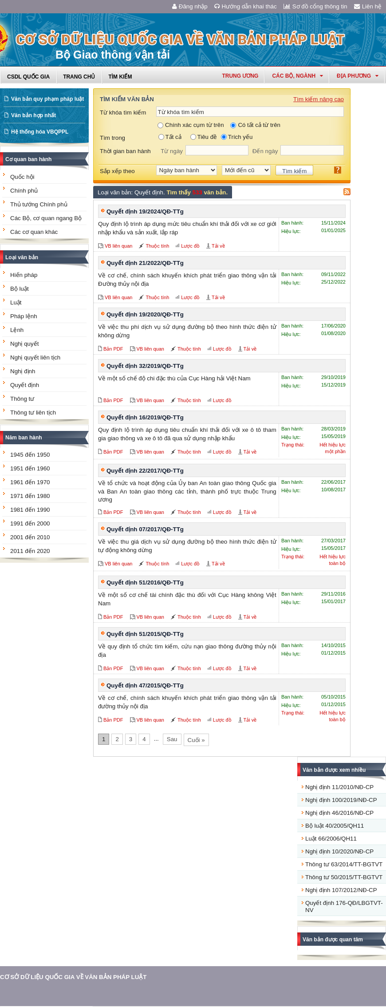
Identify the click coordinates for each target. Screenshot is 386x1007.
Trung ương (240, 76)
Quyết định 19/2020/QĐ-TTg (145, 314)
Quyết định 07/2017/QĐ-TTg (145, 529)
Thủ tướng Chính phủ (38, 204)
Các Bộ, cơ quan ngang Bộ (46, 218)
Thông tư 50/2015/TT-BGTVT (343, 877)
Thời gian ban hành (125, 151)
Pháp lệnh (23, 316)
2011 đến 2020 (30, 551)
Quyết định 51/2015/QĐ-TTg (145, 634)
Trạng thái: (292, 444)
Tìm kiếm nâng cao (318, 99)
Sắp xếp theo (117, 171)
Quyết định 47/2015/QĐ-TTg (145, 685)
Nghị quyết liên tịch (35, 357)
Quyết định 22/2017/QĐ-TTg (145, 470)
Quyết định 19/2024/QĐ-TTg (145, 211)
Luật (16, 302)
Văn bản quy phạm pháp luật (47, 99)
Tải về (218, 246)
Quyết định (24, 385)
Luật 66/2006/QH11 (331, 838)
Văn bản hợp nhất (33, 115)
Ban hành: (292, 222)
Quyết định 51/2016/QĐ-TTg (145, 582)
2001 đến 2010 (30, 537)
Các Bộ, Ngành (297, 76)
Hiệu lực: (291, 231)
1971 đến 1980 (30, 496)
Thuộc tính (157, 246)
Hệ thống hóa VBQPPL (39, 132)
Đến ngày (265, 151)
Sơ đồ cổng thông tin (315, 6)
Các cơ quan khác (34, 232)
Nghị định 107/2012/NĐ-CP (341, 890)
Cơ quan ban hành (28, 159)
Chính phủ (24, 190)
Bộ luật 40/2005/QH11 (334, 825)
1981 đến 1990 (30, 509)
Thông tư (22, 398)
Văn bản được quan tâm (333, 939)
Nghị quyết (24, 343)
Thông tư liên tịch (33, 412)
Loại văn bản (21, 257)
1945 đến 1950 (30, 454)
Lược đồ (190, 246)
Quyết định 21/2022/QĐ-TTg (145, 263)
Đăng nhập (190, 6)
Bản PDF (113, 348)
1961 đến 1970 (30, 482)
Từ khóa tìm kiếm (123, 112)
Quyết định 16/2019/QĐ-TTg (145, 417)
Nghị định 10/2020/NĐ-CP (339, 851)
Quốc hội (22, 177)
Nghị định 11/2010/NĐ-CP (339, 787)
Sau (172, 739)
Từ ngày (172, 151)
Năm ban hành (23, 437)
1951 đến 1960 (30, 468)
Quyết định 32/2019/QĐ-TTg (145, 366)
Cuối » (196, 740)
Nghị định (22, 371)
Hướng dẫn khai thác (245, 6)
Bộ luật (19, 288)
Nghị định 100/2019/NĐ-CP (341, 800)
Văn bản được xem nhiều (334, 770)
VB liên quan (118, 246)
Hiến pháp (23, 275)
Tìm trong (112, 137)
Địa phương (357, 76)
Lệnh (17, 330)
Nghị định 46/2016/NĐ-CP (339, 813)
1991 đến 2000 (30, 523)
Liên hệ (368, 6)
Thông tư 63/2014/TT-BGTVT (343, 864)
